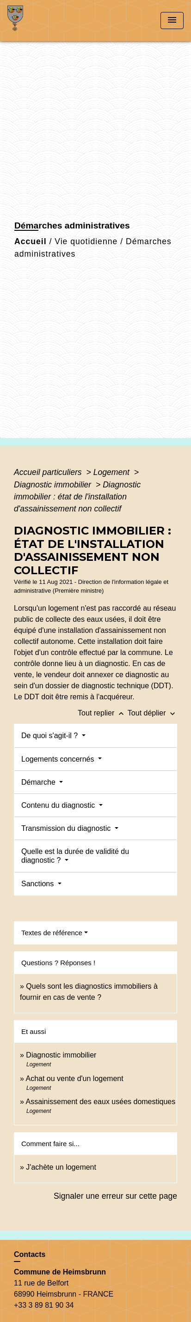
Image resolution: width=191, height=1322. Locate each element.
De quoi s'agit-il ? (50, 735)
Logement (112, 472)
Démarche (39, 782)
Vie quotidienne (86, 241)
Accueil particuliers (49, 472)
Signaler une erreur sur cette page (115, 1196)
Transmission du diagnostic (67, 828)
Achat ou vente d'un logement (74, 1078)
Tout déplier (152, 713)
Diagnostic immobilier (53, 484)
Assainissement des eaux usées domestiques (100, 1102)
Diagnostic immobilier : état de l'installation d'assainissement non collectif (77, 497)
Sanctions (38, 884)
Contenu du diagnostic (59, 805)
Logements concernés (58, 759)
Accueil (30, 241)
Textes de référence (51, 933)
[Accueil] (42, 20)
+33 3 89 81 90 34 (44, 1305)
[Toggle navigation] (172, 20)
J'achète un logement (61, 1167)
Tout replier (103, 713)
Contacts (29, 1254)
